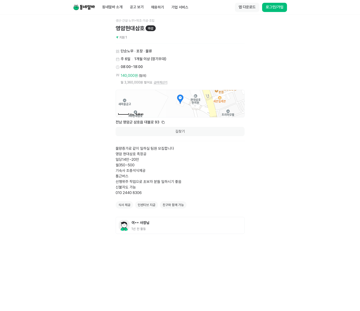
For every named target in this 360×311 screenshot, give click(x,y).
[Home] (84, 7)
